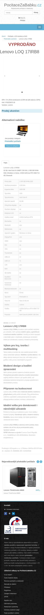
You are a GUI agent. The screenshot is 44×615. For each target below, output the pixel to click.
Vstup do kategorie (12, 146)
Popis (5, 163)
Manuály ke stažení (10, 584)
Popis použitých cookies (11, 613)
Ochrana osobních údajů (11, 610)
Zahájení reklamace (10, 593)
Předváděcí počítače (10, 39)
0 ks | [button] (21, 18)
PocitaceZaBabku (23, 5)
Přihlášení (7, 587)
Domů (4, 36)
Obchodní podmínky (10, 603)
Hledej (36, 12)
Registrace (7, 590)
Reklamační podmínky (11, 607)
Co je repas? (8, 575)
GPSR (6, 597)
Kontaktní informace (13, 509)
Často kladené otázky (11, 578)
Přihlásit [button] (22, 20)
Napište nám (8, 600)
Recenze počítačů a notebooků (13, 581)
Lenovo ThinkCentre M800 (14, 490)
